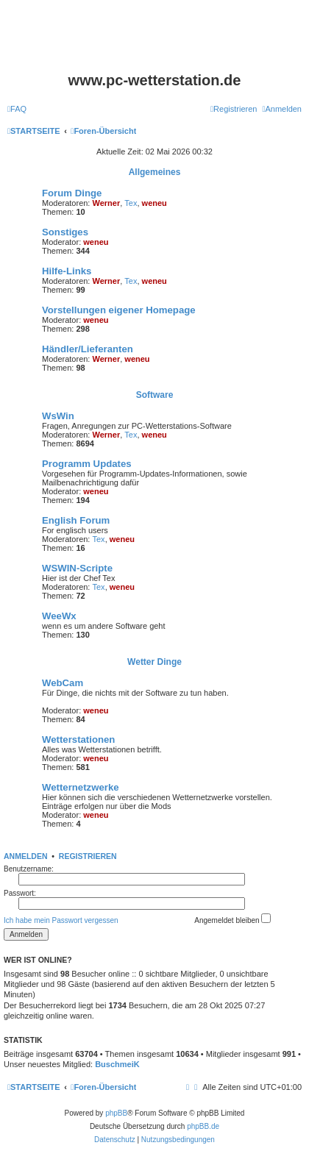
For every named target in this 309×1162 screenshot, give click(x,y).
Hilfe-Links (66, 271)
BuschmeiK (117, 1064)
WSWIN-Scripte (77, 568)
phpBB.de (203, 1126)
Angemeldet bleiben (232, 918)
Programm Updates (87, 463)
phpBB (116, 1113)
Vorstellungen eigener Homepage (119, 310)
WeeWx (59, 615)
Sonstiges (65, 232)
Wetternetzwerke (80, 787)
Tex (130, 203)
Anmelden (26, 856)
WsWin (58, 415)
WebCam (62, 682)
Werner (107, 203)
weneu (154, 203)
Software (155, 395)
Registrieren (88, 856)
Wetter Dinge (154, 662)
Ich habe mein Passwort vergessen (61, 920)
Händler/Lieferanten (87, 348)
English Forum (76, 520)
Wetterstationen (78, 739)
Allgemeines (155, 172)
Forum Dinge (72, 193)
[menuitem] (16, 109)
